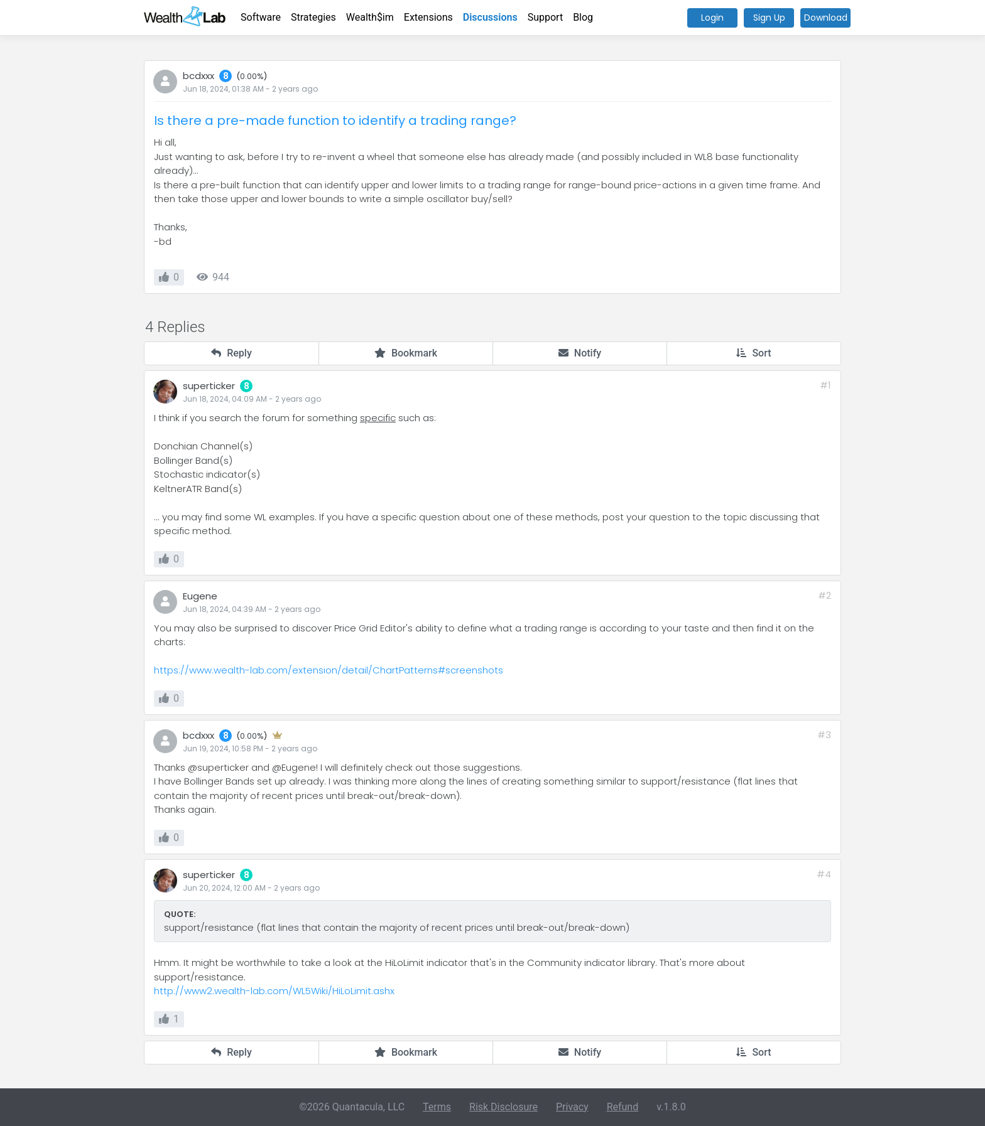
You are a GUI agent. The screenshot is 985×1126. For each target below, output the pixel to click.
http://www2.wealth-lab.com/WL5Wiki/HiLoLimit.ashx (274, 990)
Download (825, 17)
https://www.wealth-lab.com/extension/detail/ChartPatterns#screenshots (328, 670)
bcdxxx (198, 75)
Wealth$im (370, 17)
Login (712, 17)
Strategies (313, 17)
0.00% (252, 76)
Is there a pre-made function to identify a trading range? (335, 120)
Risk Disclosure (503, 1107)
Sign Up (769, 17)
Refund (623, 1107)
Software (261, 17)
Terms (437, 1107)
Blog (583, 17)
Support (545, 17)
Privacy (572, 1107)
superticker (209, 385)
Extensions (428, 17)
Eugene (200, 596)
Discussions (490, 17)
